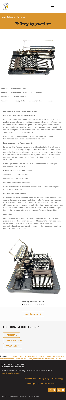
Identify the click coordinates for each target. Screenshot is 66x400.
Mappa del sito (30, 379)
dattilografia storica (40, 356)
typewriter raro (47, 359)
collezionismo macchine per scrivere (19, 356)
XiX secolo (57, 359)
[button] (53, 6)
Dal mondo (21, 17)
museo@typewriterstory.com (10, 373)
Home (3, 17)
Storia (62, 384)
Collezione (11, 17)
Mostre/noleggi (57, 379)
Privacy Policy (44, 379)
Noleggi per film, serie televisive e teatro (41, 384)
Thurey (29, 359)
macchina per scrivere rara (16, 359)
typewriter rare (37, 359)
